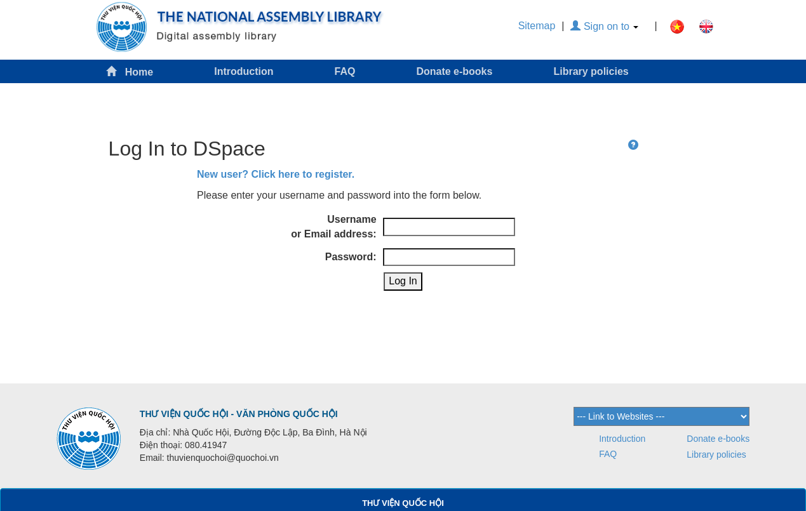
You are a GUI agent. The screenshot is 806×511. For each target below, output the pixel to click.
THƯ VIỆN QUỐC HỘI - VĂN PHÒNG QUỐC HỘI (239, 414)
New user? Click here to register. (275, 174)
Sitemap (537, 25)
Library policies (590, 71)
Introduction (243, 71)
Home (129, 71)
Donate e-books (454, 71)
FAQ (345, 71)
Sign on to (604, 26)
